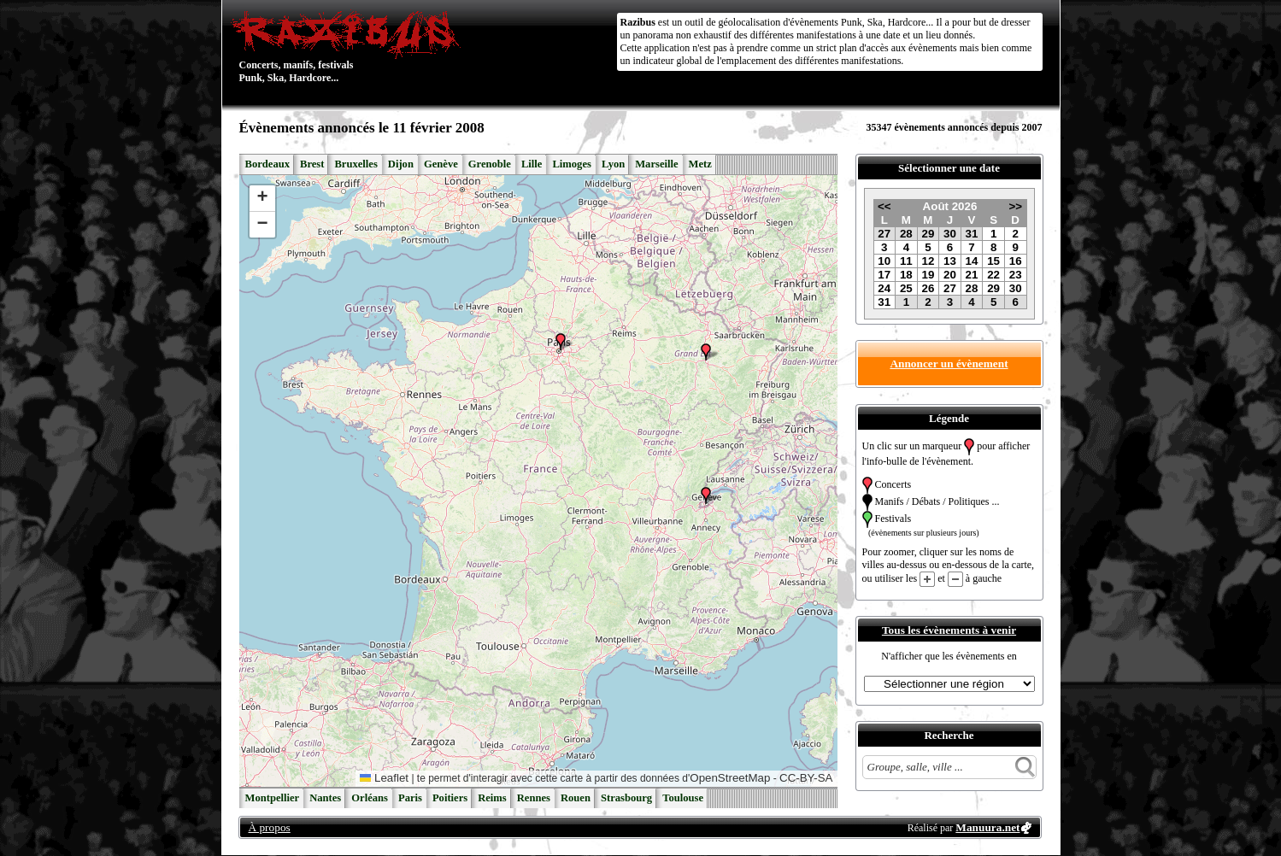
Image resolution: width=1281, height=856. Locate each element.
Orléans (369, 798)
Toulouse (682, 798)
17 (884, 274)
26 (927, 288)
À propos (270, 827)
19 (927, 274)
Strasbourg (626, 798)
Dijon (401, 164)
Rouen (576, 798)
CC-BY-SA (805, 777)
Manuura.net (987, 827)
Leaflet (384, 777)
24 (884, 288)
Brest (312, 164)
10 (884, 261)
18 (906, 274)
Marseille (656, 164)
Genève (441, 164)
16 (1015, 261)
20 (949, 274)
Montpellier (272, 798)
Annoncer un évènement (949, 363)
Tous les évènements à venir (949, 630)
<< (884, 206)
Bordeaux (267, 164)
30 (949, 233)
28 (906, 233)
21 (972, 274)
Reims (492, 798)
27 (884, 233)
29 (927, 233)
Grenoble (489, 164)
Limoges (571, 164)
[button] (706, 352)
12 (927, 261)
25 (906, 288)
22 (993, 274)
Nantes (325, 798)
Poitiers (449, 798)
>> (1015, 206)
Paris (410, 798)
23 (1015, 274)
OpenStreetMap (730, 777)
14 (972, 261)
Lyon (613, 164)
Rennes (533, 798)
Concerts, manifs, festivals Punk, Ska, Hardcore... (350, 46)
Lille (532, 164)
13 (949, 261)
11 (906, 261)
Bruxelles (355, 164)
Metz (700, 164)
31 (972, 233)
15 (993, 261)
